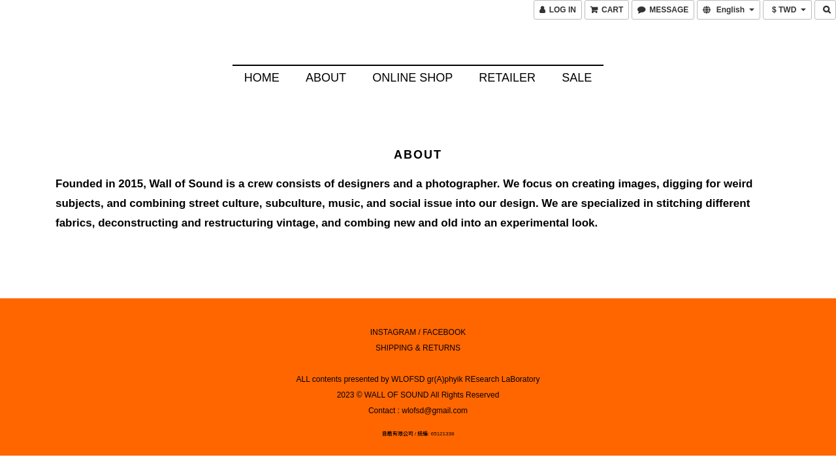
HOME (262, 77)
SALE (577, 77)
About (326, 77)
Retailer (507, 77)
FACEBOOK (444, 330)
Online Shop (412, 77)
